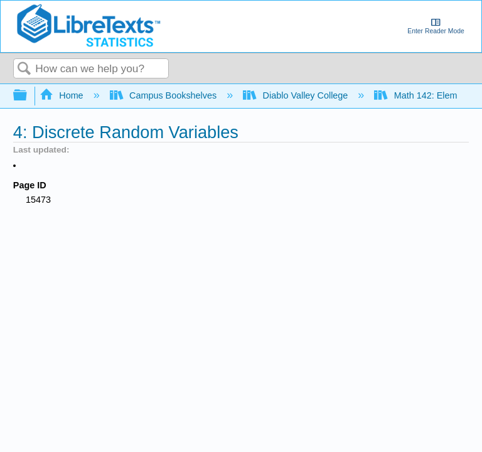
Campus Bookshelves (165, 95)
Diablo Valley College (296, 95)
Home (63, 95)
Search (24, 69)
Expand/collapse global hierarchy (28, 96)
